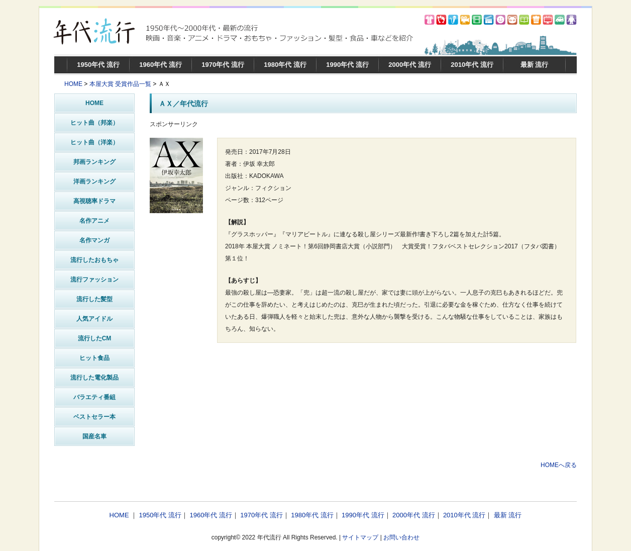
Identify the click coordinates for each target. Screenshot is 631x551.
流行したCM (95, 338)
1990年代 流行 (347, 64)
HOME (73, 83)
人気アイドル (94, 318)
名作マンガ (94, 240)
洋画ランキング (94, 181)
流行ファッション (94, 279)
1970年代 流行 (222, 64)
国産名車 (94, 436)
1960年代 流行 (160, 64)
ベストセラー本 (94, 416)
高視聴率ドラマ (94, 201)
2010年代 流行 (472, 64)
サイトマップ (360, 537)
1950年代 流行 (98, 64)
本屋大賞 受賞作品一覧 (120, 83)
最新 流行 (534, 64)
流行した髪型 (94, 299)
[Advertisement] (363, 429)
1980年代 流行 (285, 64)
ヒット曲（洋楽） (94, 142)
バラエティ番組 (94, 397)
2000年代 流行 (409, 64)
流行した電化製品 (94, 377)
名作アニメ (94, 220)
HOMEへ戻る (559, 465)
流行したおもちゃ (94, 259)
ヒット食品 (94, 357)
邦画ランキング (94, 161)
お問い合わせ (401, 537)
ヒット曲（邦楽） (94, 122)
